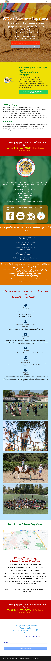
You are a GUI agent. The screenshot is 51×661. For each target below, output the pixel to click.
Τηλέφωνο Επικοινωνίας (33, 636)
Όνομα (6, 636)
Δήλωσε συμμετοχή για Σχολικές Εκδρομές (25, 47)
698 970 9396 (25, 148)
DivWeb (37, 658)
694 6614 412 (12, 148)
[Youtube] (48, 1)
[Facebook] (46, 1)
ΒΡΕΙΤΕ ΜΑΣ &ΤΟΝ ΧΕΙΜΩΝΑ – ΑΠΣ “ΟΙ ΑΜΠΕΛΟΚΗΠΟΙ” (33, 92)
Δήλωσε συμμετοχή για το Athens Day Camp (25, 43)
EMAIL (6, 642)
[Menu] (2, 1)
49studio (26, 658)
